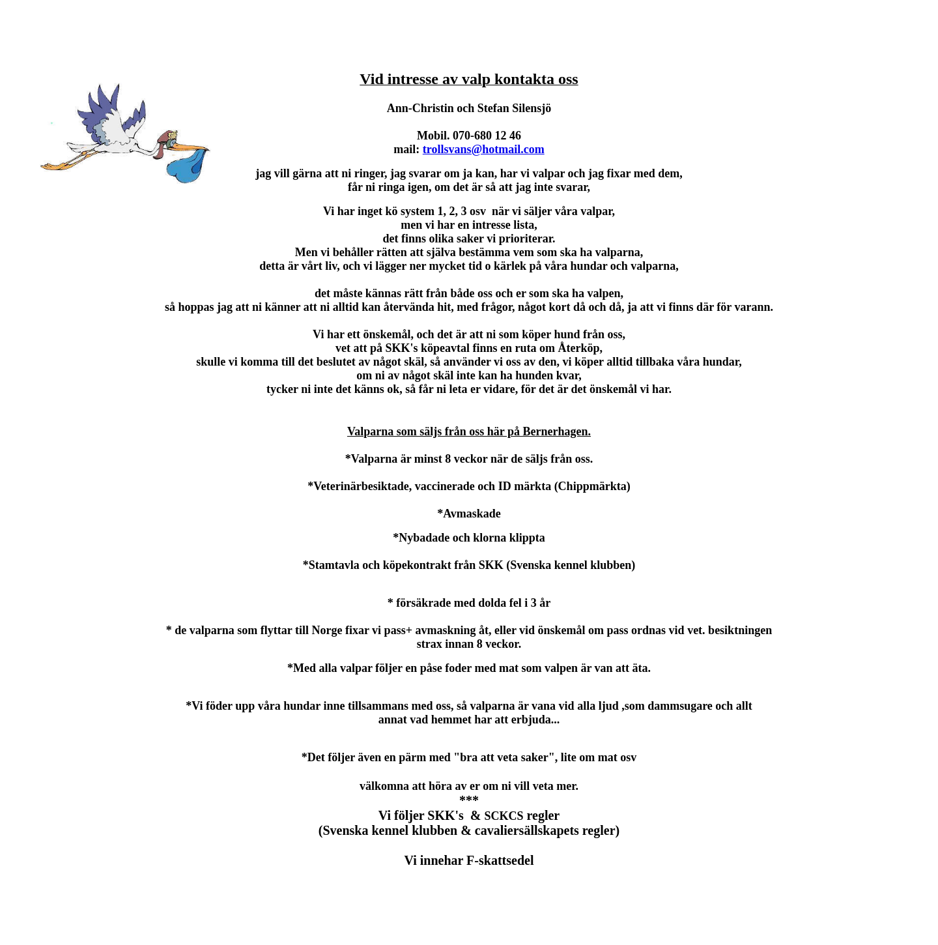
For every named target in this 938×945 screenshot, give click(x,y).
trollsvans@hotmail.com (484, 149)
